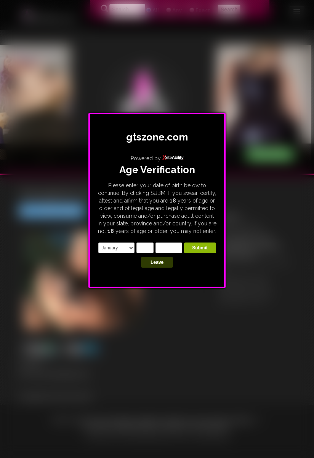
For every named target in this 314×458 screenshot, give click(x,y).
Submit (200, 248)
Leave (157, 262)
